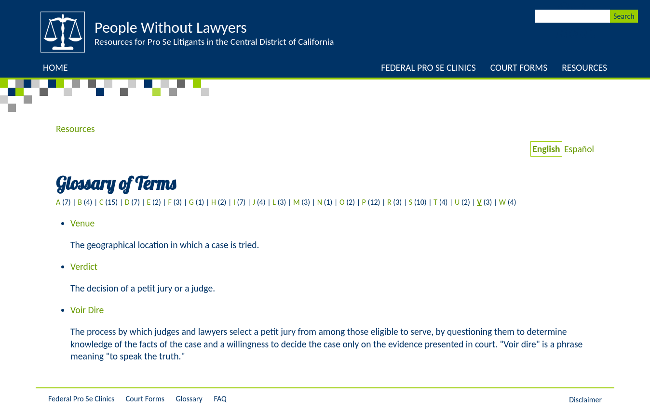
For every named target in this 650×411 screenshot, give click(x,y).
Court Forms (518, 67)
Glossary (189, 398)
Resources (584, 67)
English (546, 149)
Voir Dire (87, 310)
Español (579, 149)
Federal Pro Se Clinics (428, 67)
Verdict (83, 266)
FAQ (220, 398)
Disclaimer (585, 399)
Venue (82, 223)
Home (55, 67)
